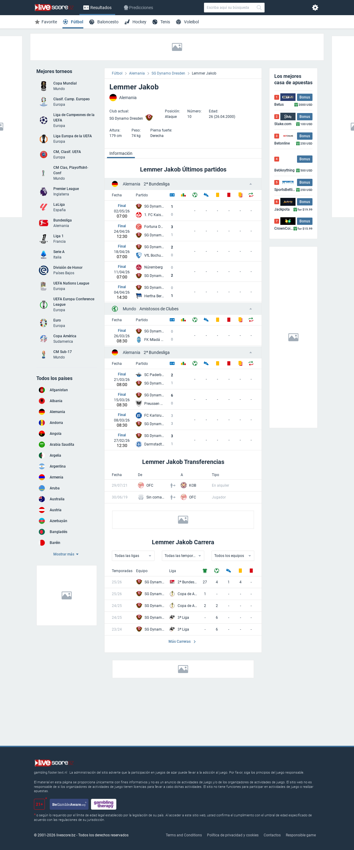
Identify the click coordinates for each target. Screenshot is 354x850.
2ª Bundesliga (146, 184)
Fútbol (117, 73)
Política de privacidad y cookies (233, 835)
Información (120, 153)
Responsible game (301, 835)
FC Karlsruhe (154, 415)
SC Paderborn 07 (154, 375)
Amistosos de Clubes (151, 308)
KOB (192, 485)
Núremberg (153, 267)
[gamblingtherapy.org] (103, 804)
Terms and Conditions (184, 835)
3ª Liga (183, 617)
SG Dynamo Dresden (168, 73)
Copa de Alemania (187, 594)
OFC (149, 485)
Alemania (137, 73)
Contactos (272, 835)
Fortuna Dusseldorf (154, 227)
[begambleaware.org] (69, 804)
